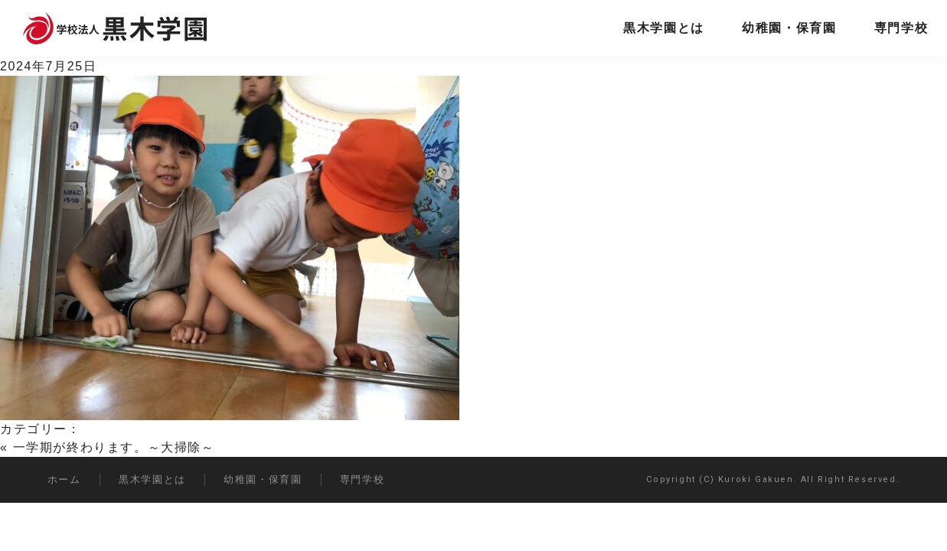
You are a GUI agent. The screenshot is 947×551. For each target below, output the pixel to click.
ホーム (64, 479)
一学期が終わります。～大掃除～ (114, 447)
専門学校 (901, 27)
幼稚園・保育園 (789, 27)
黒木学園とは (663, 27)
